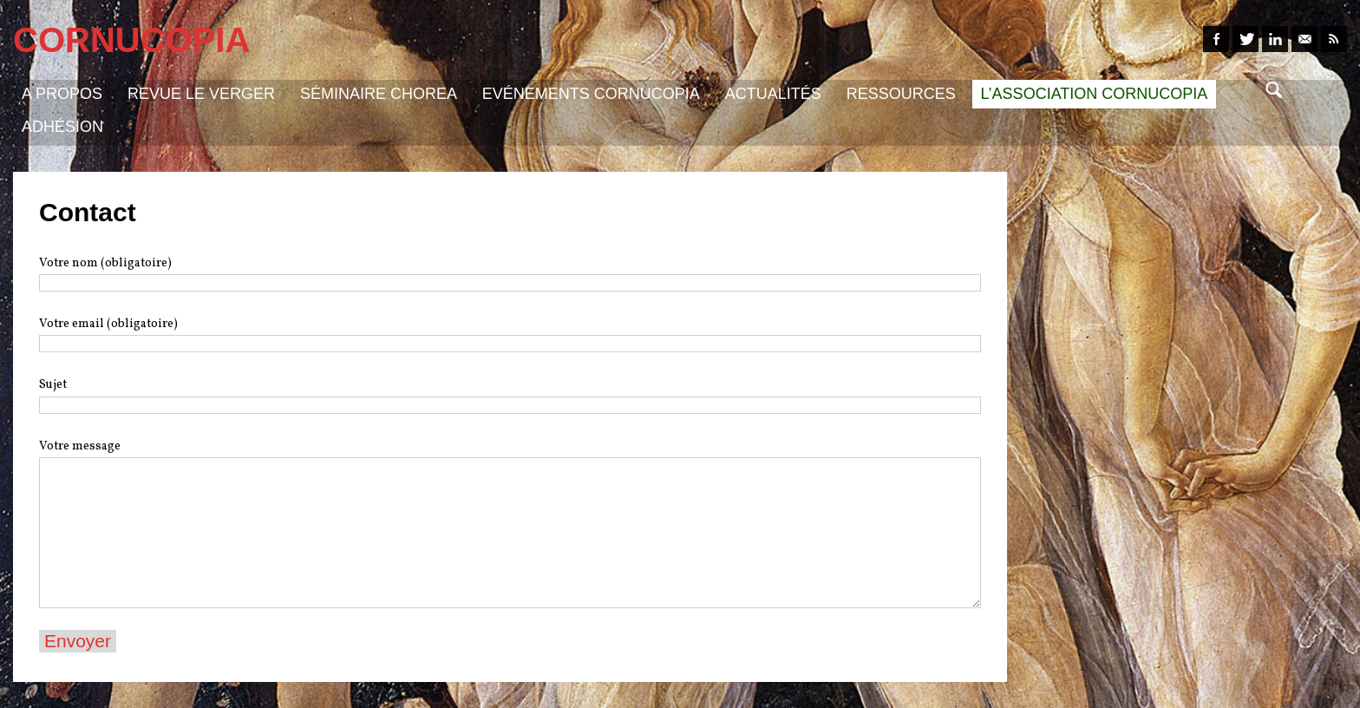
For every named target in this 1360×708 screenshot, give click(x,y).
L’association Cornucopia (1094, 93)
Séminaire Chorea (378, 93)
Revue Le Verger (201, 93)
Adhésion (62, 126)
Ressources (901, 93)
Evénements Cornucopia (591, 93)
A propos (62, 93)
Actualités (773, 93)
